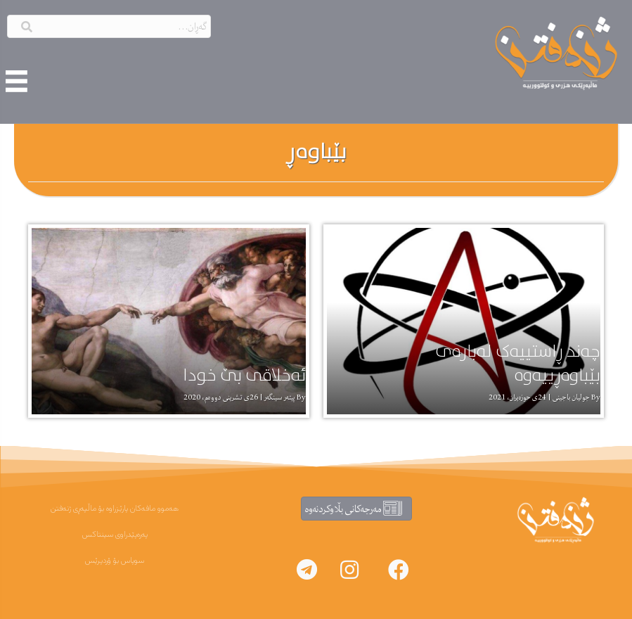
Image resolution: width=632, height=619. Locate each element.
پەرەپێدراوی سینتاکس (115, 534)
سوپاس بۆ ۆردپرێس (114, 560)
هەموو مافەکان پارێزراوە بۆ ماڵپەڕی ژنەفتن (115, 508)
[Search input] (109, 26)
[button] (399, 570)
